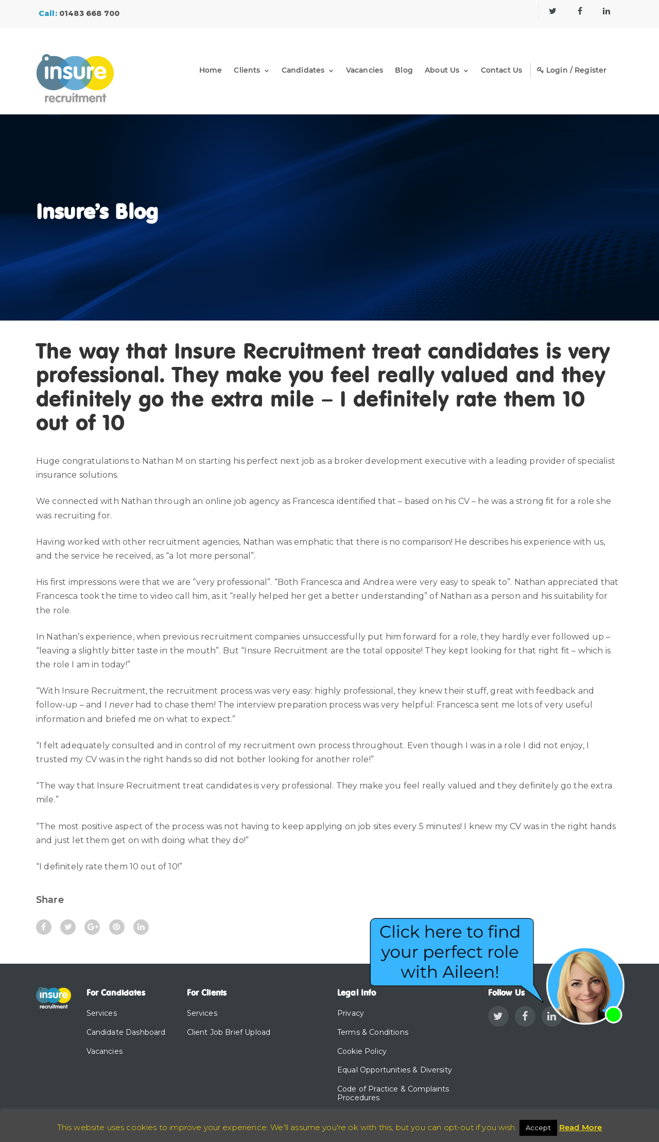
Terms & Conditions (372, 1032)
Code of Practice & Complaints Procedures (393, 1093)
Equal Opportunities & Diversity (394, 1069)
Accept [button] (538, 1127)
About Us (441, 70)
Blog (403, 70)
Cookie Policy (362, 1051)
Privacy (350, 1013)
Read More (580, 1127)
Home (208, 70)
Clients (245, 70)
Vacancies (363, 70)
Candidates (301, 70)
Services (101, 1013)
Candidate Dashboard (126, 1032)
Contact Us (501, 70)
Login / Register (571, 70)
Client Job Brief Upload (229, 1032)
